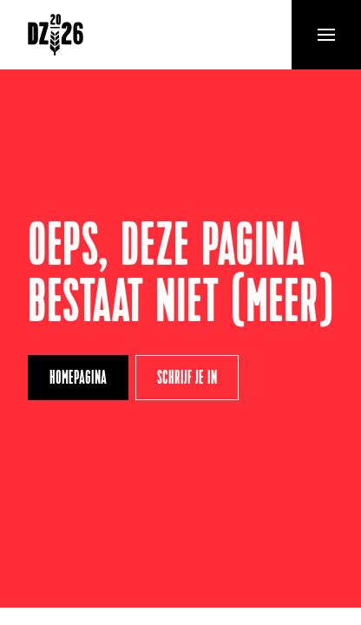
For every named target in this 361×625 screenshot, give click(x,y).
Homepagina (78, 379)
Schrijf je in (187, 379)
